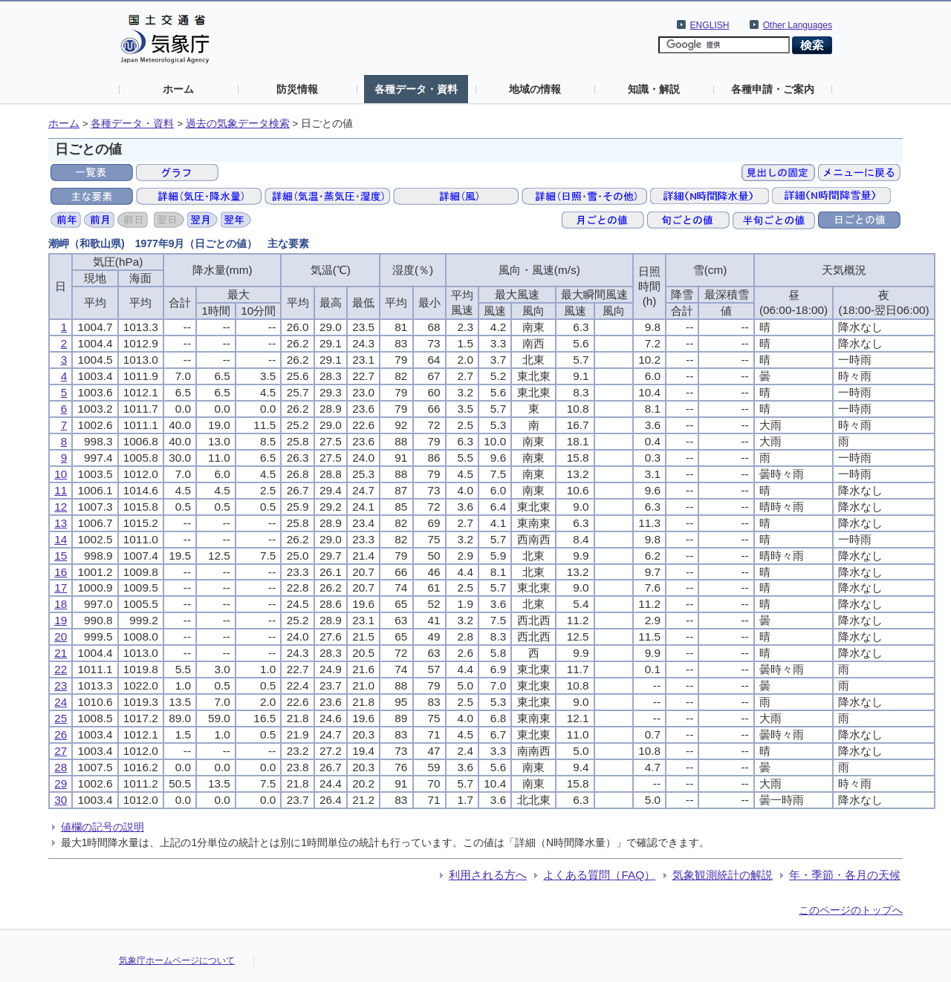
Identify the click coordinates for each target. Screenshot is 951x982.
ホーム (178, 89)
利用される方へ (488, 874)
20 (60, 636)
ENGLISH (710, 25)
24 (60, 701)
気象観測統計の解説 (722, 874)
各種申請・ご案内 (772, 89)
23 (60, 685)
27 (60, 750)
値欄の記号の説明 (102, 827)
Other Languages (797, 25)
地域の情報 (535, 89)
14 (60, 539)
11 (60, 490)
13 (60, 523)
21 (60, 653)
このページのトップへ (851, 910)
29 (60, 783)
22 (60, 669)
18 (60, 604)
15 (60, 555)
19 (60, 620)
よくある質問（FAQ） (599, 874)
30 (60, 799)
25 (60, 718)
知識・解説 (654, 89)
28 (60, 767)
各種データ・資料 (416, 89)
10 (60, 474)
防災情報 (297, 89)
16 (60, 572)
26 (60, 734)
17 (60, 587)
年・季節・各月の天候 (844, 874)
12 (60, 506)
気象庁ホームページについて (177, 960)
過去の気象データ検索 (238, 123)
